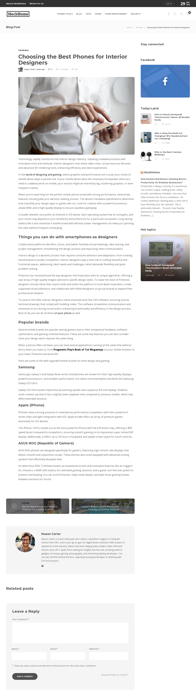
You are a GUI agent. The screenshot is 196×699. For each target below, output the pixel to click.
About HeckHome (16, 3)
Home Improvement (116, 14)
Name (15, 649)
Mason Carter (29, 69)
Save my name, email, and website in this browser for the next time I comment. (55, 666)
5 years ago (149, 275)
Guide (25, 503)
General (139, 27)
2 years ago (40, 69)
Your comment (20, 619)
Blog (79, 14)
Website (94, 649)
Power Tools (65, 14)
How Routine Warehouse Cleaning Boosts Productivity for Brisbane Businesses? (163, 180)
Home (98, 14)
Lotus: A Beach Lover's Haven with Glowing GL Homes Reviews (100, 508)
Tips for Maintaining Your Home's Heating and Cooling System (39, 508)
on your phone (63, 313)
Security (136, 14)
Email (53, 649)
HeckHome (152, 172)
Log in (169, 4)
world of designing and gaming (43, 174)
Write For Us (37, 3)
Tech (88, 14)
